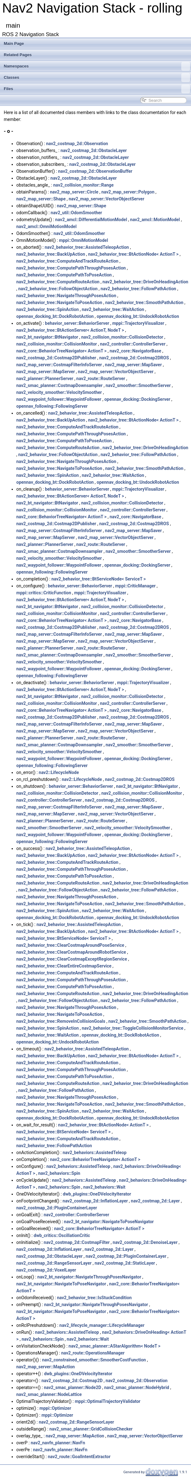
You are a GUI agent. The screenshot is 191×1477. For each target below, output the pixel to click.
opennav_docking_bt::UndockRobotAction (138, 316)
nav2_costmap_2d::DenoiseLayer (145, 1242)
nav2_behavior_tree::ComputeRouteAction (57, 281)
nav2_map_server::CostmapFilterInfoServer (59, 364)
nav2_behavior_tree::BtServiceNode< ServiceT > (98, 578)
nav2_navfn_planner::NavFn (58, 1442)
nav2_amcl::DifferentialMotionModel (91, 219)
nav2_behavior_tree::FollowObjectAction (58, 288)
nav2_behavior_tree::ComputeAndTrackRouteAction (67, 261)
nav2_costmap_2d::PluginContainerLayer (56, 1207)
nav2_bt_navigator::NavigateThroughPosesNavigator (89, 1276)
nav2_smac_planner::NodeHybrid (136, 1387)
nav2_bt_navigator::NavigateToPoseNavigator (109, 1221)
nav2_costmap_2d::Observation (77, 143)
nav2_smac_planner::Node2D (72, 1387)
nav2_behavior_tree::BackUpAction (50, 254)
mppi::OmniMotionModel (83, 240)
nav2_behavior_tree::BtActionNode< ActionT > (133, 254)
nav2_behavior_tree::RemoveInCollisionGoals (60, 1021)
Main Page (14, 43)
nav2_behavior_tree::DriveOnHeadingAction (145, 281)
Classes (97, 77)
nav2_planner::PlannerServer (44, 378)
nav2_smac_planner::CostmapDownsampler (59, 385)
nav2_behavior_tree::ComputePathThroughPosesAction (71, 267)
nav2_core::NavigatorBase (135, 350)
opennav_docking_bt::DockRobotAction (55, 316)
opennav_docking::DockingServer (137, 399)
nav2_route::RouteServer (100, 378)
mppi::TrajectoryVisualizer (138, 323)
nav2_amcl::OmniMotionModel (46, 226)
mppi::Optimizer (55, 1408)
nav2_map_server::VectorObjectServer (106, 198)
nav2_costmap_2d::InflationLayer (95, 1200)
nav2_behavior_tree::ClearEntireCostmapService (63, 965)
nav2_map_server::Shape (41, 198)
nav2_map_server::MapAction (45, 1366)
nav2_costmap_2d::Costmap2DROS (134, 357)
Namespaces (97, 66)
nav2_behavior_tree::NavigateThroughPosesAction (66, 295)
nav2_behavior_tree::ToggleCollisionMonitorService (132, 1028)
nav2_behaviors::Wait (104, 1187)
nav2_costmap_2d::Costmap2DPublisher (56, 357)
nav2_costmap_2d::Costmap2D (72, 1380)
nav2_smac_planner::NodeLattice (49, 1394)
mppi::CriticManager (135, 585)
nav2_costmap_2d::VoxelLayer (46, 1270)
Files (97, 88)
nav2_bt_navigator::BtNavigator (47, 337)
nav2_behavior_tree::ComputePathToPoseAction (64, 274)
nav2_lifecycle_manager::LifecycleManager (101, 1325)
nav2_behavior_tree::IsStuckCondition (94, 1297)
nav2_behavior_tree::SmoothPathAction (144, 302)
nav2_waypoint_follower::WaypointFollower (58, 399)
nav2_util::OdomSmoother (76, 212)
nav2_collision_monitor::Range (83, 185)
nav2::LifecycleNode (59, 772)
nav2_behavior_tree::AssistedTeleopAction (87, 247)
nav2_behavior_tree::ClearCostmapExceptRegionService (71, 959)
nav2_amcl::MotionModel (155, 219)
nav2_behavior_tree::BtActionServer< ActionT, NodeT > (70, 330)
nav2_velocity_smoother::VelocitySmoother (59, 392)
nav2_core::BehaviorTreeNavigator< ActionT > (61, 350)
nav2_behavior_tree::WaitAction (113, 309)
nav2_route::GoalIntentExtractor (79, 1456)
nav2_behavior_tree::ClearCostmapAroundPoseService (70, 945)
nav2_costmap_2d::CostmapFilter (76, 1242)
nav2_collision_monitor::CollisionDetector (122, 337)
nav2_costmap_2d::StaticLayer (125, 1263)
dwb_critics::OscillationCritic (62, 1235)
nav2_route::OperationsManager (93, 1352)
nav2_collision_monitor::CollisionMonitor (56, 343)
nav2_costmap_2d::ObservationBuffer (95, 171)
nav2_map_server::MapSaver (133, 364)
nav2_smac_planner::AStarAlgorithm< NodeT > (115, 1346)
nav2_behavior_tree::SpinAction (47, 309)
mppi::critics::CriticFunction (43, 592)
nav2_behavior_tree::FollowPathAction (138, 288)
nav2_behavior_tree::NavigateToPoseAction (59, 302)
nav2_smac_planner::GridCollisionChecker (91, 1428)
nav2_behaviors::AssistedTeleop (95, 1152)
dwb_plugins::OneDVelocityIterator (97, 1193)
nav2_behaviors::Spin (59, 1173)
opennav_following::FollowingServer (52, 406)
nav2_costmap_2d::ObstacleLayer (94, 150)
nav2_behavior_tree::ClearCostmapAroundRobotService (71, 952)
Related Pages (18, 54)
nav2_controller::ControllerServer (133, 343)
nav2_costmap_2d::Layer (155, 1200)
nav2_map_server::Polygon (127, 191)
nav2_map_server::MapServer (45, 371)
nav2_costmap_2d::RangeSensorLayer (54, 1263)
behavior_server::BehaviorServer (77, 323)
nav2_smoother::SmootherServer (138, 385)
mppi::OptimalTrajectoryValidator (107, 1401)
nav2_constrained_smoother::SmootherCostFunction (94, 1359)
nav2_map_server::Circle (74, 191)
